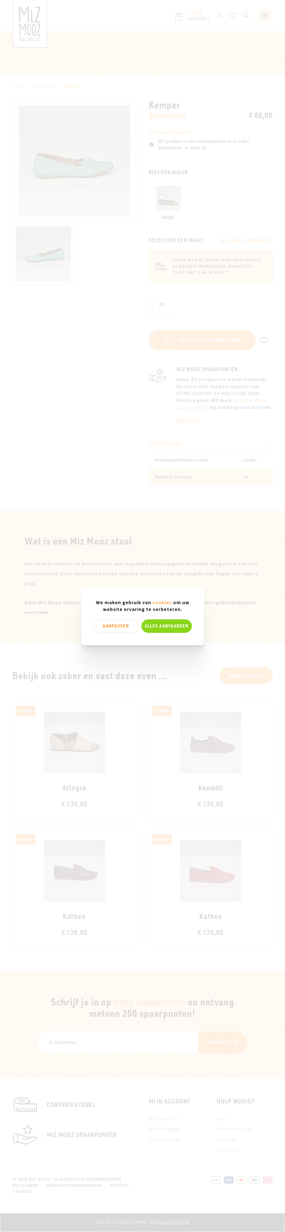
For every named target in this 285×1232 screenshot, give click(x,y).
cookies (162, 602)
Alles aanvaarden (166, 626)
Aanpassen (116, 626)
